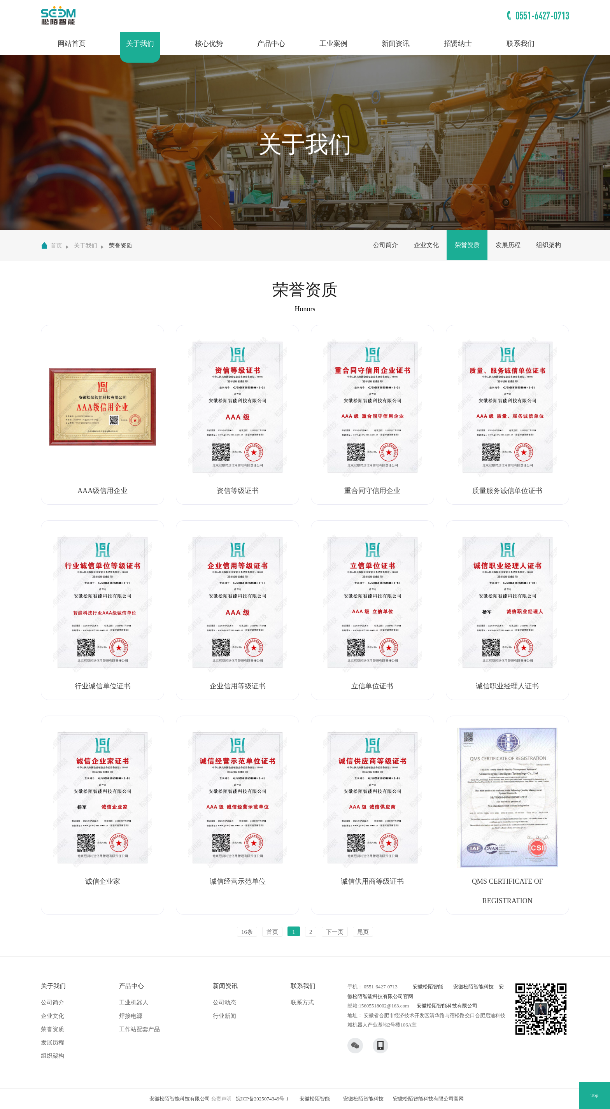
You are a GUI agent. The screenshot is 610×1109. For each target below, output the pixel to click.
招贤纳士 (458, 43)
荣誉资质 (120, 245)
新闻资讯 (396, 43)
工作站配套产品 (139, 1029)
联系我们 (521, 43)
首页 (56, 245)
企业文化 (426, 245)
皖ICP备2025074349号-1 (262, 1099)
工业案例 (333, 43)
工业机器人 (133, 1002)
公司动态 (224, 1002)
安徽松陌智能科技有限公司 (447, 1006)
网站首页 (72, 43)
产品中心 (271, 43)
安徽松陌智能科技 (473, 987)
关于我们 (140, 43)
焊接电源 (130, 1016)
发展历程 (508, 245)
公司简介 (385, 245)
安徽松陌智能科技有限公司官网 (428, 1099)
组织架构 (548, 245)
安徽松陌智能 (428, 987)
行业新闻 (224, 1016)
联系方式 (302, 1002)
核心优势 (209, 43)
